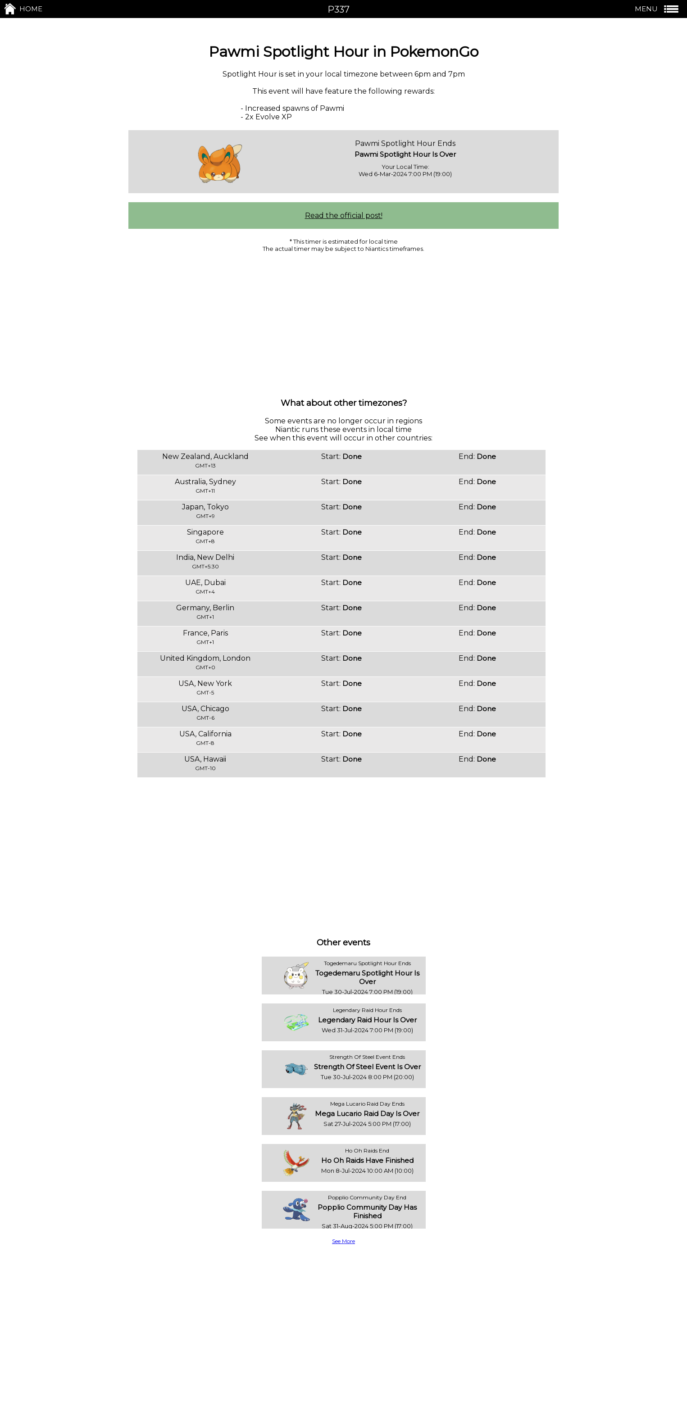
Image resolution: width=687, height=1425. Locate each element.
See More (343, 1241)
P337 (339, 9)
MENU (657, 9)
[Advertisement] (343, 324)
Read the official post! (343, 215)
